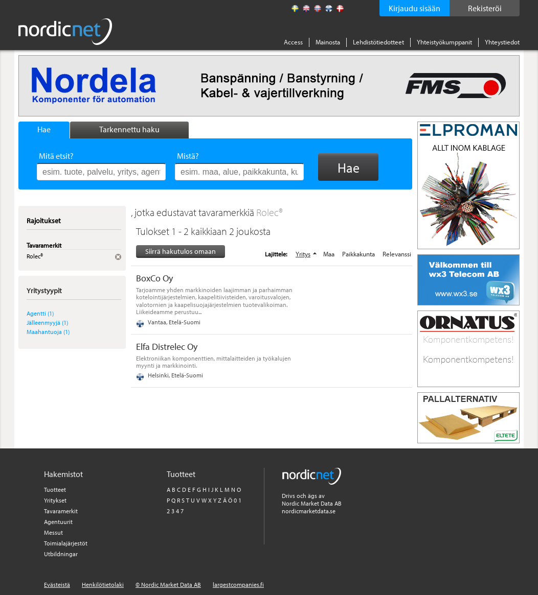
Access (293, 42)
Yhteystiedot (502, 42)
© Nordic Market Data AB (168, 584)
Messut (53, 532)
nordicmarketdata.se (308, 511)
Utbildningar (61, 554)
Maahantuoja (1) (48, 332)
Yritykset (55, 500)
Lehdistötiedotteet (378, 42)
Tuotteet (55, 489)
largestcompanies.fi (238, 584)
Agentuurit (58, 522)
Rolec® (269, 212)
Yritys (303, 254)
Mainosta (328, 42)
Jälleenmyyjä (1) (47, 322)
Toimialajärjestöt (65, 543)
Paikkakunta (358, 254)
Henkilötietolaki (103, 584)
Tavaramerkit (61, 511)
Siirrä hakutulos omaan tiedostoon (180, 252)
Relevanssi (397, 254)
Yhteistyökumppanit (444, 42)
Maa (328, 254)
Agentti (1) (40, 313)
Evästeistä (57, 584)
